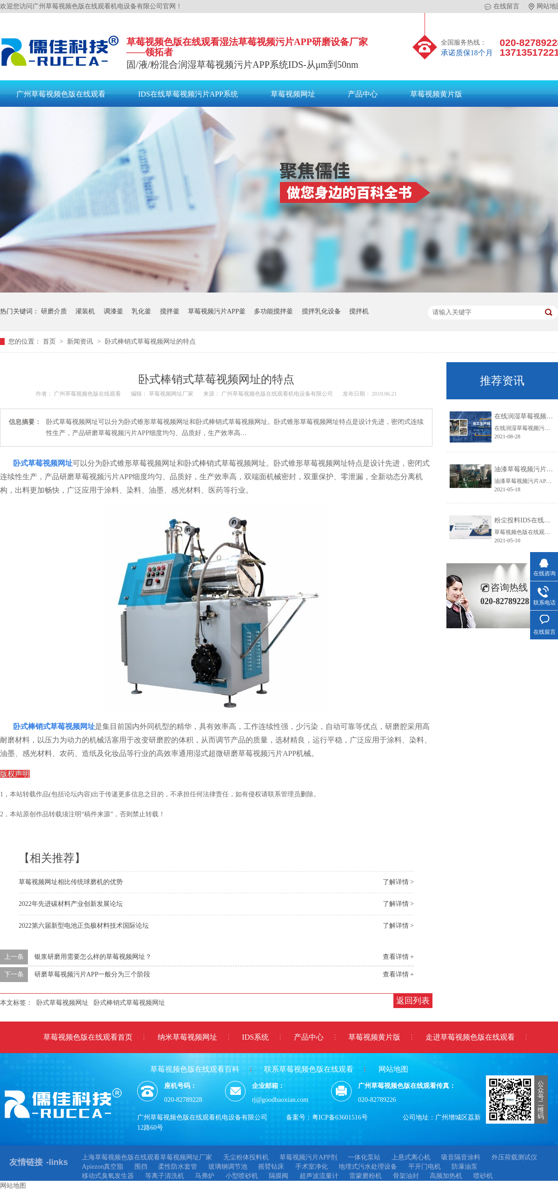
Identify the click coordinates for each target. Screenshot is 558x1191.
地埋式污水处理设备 (368, 1166)
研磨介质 (54, 311)
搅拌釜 (169, 311)
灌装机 (85, 311)
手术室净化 (311, 1166)
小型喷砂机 (242, 1175)
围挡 (140, 1166)
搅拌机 (359, 311)
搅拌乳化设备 (321, 311)
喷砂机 (483, 1175)
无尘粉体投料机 (246, 1157)
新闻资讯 (81, 341)
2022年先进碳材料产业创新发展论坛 (71, 903)
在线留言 (502, 6)
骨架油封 (406, 1175)
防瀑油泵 (465, 1166)
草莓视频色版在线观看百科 (194, 1069)
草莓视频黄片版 (436, 94)
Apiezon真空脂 (102, 1166)
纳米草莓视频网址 (187, 1037)
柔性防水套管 (177, 1166)
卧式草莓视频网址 (43, 463)
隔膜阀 (278, 1175)
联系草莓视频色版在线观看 (308, 1069)
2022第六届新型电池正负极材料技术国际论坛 (84, 925)
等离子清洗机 (164, 1175)
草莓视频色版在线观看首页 (88, 1037)
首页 (50, 341)
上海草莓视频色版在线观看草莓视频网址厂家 (147, 1157)
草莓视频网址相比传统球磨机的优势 (71, 882)
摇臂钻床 (271, 1166)
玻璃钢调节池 (227, 1166)
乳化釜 (141, 311)
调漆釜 (113, 311)
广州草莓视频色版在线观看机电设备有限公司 (277, 393)
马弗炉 (204, 1175)
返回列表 (413, 1000)
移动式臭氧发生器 (108, 1175)
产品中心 (363, 94)
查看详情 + (398, 956)
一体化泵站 (364, 1157)
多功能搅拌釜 (273, 311)
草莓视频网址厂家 (172, 393)
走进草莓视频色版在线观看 (470, 1037)
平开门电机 (424, 1166)
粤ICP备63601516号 (340, 1117)
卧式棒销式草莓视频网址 (54, 726)
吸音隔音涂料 (460, 1157)
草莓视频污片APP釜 (217, 311)
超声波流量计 (319, 1175)
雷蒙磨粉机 (365, 1175)
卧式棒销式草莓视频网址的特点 (150, 341)
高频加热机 (446, 1175)
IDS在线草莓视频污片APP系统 (188, 94)
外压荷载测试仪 (514, 1157)
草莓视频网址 (293, 94)
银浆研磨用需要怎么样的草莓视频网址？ (93, 956)
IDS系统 (255, 1037)
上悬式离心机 (411, 1157)
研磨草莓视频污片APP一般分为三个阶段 (92, 974)
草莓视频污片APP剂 (308, 1157)
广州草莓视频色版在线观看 (61, 94)
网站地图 (393, 1069)
